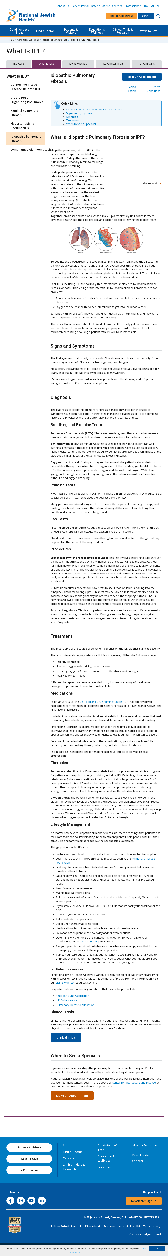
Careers (117, 6)
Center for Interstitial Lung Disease (134, 1082)
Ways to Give (148, 31)
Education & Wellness (97, 31)
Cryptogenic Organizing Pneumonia (27, 100)
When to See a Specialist (81, 124)
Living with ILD (78, 63)
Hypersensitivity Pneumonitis (22, 126)
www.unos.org (91, 941)
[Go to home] (31, 16)
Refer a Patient (100, 6)
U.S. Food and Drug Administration (101, 702)
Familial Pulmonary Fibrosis (24, 113)
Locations (105, 1167)
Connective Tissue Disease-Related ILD (25, 87)
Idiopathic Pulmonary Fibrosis (26, 138)
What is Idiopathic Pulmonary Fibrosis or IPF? (94, 109)
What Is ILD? (46, 63)
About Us (63, 6)
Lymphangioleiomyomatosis (27, 149)
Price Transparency (148, 1226)
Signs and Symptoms (79, 113)
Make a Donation (144, 1145)
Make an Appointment (121, 15)
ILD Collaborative (66, 1000)
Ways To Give (29, 1159)
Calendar (137, 1161)
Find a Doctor (45, 31)
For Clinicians (146, 63)
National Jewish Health (150, 1234)
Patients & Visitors (71, 31)
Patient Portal (80, 6)
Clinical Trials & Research (123, 31)
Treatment (73, 120)
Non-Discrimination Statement (97, 1226)
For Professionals (29, 1170)
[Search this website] (158, 16)
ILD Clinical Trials (113, 63)
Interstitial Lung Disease (54, 39)
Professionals (133, 6)
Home (11, 39)
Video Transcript (151, 183)
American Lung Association (72, 996)
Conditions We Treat (19, 31)
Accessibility (126, 1226)
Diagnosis (72, 117)
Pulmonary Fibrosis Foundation (75, 1005)
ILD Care (18, 63)
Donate (146, 15)
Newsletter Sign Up (143, 1201)
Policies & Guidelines (63, 1226)
